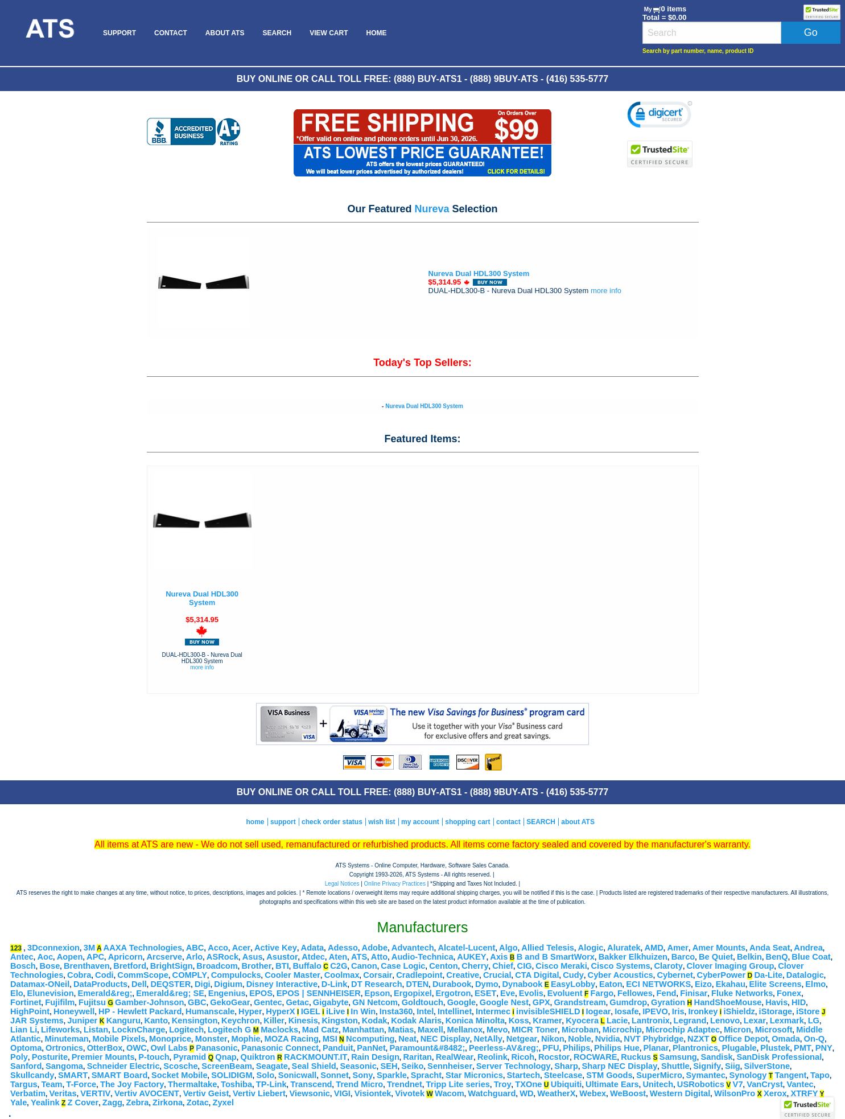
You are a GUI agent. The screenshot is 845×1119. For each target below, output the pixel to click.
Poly (19, 1057)
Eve (507, 993)
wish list (381, 822)
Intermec (493, 1011)
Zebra (137, 1102)
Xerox (775, 1093)
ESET (485, 993)
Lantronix (651, 1020)
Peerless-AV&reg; (504, 1047)
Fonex (789, 993)
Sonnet (334, 1075)
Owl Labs (169, 1047)
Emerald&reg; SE (170, 993)
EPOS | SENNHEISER (319, 993)
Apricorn (125, 956)
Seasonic (358, 1066)
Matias (401, 1029)
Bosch (23, 965)
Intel (425, 1011)
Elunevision (50, 993)
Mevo (497, 1029)
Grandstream (579, 1002)
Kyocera (582, 1020)
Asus (252, 956)
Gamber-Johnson (149, 1002)
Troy (503, 1084)
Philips (576, 1047)
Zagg (112, 1102)
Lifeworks (60, 1029)
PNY (823, 1047)
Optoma (26, 1047)
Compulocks (236, 975)
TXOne (528, 1084)
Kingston (339, 1020)
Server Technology (513, 1066)
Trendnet (404, 1084)
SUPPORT (119, 33)
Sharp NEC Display (620, 1066)
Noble (579, 1038)
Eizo (703, 984)
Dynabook (522, 984)
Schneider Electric (123, 1066)
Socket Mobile (179, 1075)
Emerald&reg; (104, 993)
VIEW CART (329, 33)
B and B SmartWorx (556, 956)
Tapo (820, 1075)
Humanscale (210, 1011)
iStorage (776, 1011)
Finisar (693, 993)
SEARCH (276, 33)
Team (51, 1084)
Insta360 (396, 1011)
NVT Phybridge (653, 1038)
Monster (211, 1038)
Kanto (156, 1020)
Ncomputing (370, 1038)
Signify (707, 1066)
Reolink (492, 1057)
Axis (499, 956)
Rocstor (554, 1057)
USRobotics (700, 1084)
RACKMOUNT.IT (316, 1057)
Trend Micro (359, 1084)
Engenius (227, 993)
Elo (16, 993)
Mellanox (465, 1029)
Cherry (474, 965)
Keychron (240, 1020)
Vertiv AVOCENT (146, 1093)
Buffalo (306, 965)
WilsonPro (734, 1093)
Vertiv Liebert (259, 1093)
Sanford (26, 1066)
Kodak (375, 1020)
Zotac (198, 1102)
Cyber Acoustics (620, 975)
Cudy (573, 975)
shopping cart (467, 822)
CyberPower (721, 975)
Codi (104, 975)
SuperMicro (659, 1075)
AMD (653, 947)
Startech (524, 1075)
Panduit (338, 1047)
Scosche (180, 1066)
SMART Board (120, 1075)
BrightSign (171, 965)
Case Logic (403, 965)
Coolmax (342, 975)
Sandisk (717, 1057)
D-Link (334, 984)
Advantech (412, 947)
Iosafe (626, 1011)
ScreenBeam (226, 1066)
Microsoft (774, 1029)
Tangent (791, 1075)
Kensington (195, 1020)
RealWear (455, 1057)
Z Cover (83, 1102)
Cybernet (675, 975)
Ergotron (453, 993)
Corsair (377, 975)
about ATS (578, 822)
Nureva (431, 209)
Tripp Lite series (458, 1084)
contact (508, 822)
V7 (738, 1084)
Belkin (749, 956)
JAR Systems (37, 1020)
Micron (737, 1029)
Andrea (808, 947)
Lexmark (787, 1020)
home (255, 822)
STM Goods (609, 1075)
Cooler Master (292, 975)
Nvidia (607, 1038)
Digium (228, 984)
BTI (282, 965)
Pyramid (189, 1057)
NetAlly (488, 1038)
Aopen (70, 956)
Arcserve (164, 956)
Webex (592, 1093)
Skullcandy (32, 1075)
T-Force (81, 1084)
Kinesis (303, 1020)
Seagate (272, 1066)
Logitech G (230, 1029)
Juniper (82, 1020)
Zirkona (167, 1102)
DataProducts (100, 984)
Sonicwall (297, 1075)
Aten (338, 956)
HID (799, 1002)
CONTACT (170, 33)
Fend (667, 993)
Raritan (417, 1057)
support (283, 822)
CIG (524, 965)
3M (89, 947)
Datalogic (805, 975)
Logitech (186, 1029)
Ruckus (636, 1057)
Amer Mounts (719, 947)
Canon (364, 965)
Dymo (486, 984)
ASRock (222, 956)
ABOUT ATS (225, 33)
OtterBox (105, 1047)
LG (813, 1020)
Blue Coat (811, 956)
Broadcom (216, 965)
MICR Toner (535, 1029)
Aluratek (624, 947)
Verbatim (28, 1093)
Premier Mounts (103, 1057)
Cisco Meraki (561, 965)
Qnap (225, 1057)
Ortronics (64, 1047)
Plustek (775, 1047)
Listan (96, 1029)
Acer (241, 947)
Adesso (343, 947)
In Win (363, 1011)
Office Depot (743, 1038)
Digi (203, 984)
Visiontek (373, 1093)
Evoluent (565, 993)
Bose (49, 965)
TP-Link (271, 1084)
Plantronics (695, 1047)
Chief (502, 965)
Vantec (799, 1084)
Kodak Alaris (416, 1020)
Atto (379, 956)
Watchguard (492, 1093)
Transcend (311, 1084)
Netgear (522, 1038)
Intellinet (455, 1011)
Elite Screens (775, 984)
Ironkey (703, 1011)
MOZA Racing (291, 1038)
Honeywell (74, 1011)
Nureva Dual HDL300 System (479, 273)
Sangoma (64, 1066)
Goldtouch (422, 1002)
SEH (389, 1066)
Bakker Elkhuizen (633, 956)
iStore (808, 1011)
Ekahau (730, 984)
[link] (660, 116)
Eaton (611, 984)
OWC (136, 1047)
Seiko (412, 1066)
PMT (802, 1047)
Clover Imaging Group (730, 965)
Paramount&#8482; (427, 1047)
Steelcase (563, 1075)
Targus (24, 1084)
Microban (580, 1029)
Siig (732, 1066)
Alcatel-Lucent (466, 947)
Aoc (45, 956)
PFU (550, 1047)
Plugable (739, 1047)
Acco (218, 947)
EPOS (261, 993)
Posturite (50, 1057)
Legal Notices (342, 884)
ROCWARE (595, 1057)
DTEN (417, 984)
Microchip (622, 1029)
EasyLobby (573, 984)
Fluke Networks (742, 993)
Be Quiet (716, 956)
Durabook (451, 984)
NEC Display (445, 1038)
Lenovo (725, 1020)
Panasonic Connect (280, 1047)
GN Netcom (375, 1002)
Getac (297, 1002)
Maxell (430, 1029)
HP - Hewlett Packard (140, 1011)
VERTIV (95, 1093)
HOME (376, 33)
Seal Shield (314, 1066)
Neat (407, 1038)
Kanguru (123, 1020)
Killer (274, 1020)
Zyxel (222, 1102)
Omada (786, 1038)
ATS (359, 956)
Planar (656, 1047)
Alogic (591, 947)
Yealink (45, 1102)
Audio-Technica (422, 956)
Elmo (815, 984)
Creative (462, 975)
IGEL (310, 1011)
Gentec (268, 1002)
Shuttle (675, 1066)
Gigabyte (331, 1002)
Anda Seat (769, 947)
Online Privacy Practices (395, 884)
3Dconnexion (53, 947)
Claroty (668, 965)
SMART (73, 1075)
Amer (677, 947)
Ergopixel (413, 993)
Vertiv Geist (206, 1093)
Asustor (282, 956)
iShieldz (739, 1011)
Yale (18, 1102)
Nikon (552, 1038)
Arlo (194, 956)
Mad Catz (320, 1029)
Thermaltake (192, 1084)
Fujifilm (60, 1002)
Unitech (657, 1084)
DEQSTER (170, 984)
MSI (330, 1038)
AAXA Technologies (143, 947)
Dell (139, 984)
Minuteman (66, 1038)
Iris (678, 1011)
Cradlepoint (419, 975)
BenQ (777, 956)
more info (606, 290)
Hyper (250, 1011)
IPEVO (655, 1011)
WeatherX (556, 1093)
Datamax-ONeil (39, 984)
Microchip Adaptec (683, 1029)
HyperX (280, 1011)
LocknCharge (139, 1029)
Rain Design (375, 1057)
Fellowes (635, 993)
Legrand (690, 1020)
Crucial (497, 975)
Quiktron (258, 1057)
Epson (377, 993)
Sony (362, 1075)
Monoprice (170, 1038)
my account (420, 822)
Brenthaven (87, 965)
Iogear (598, 1011)
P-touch (154, 1057)
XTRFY (804, 1093)
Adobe (375, 947)
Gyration (668, 1002)
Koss (519, 1020)
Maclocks (279, 1029)
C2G (338, 965)
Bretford (129, 965)
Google (461, 1002)
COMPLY (189, 975)
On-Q (814, 1038)
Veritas (63, 1093)
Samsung (678, 1057)
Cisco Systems (620, 965)
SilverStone (767, 1066)
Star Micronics (474, 1075)
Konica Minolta (475, 1020)
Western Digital (680, 1093)
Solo (265, 1075)
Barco (683, 956)
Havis (776, 1002)
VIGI (342, 1093)
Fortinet (26, 1002)
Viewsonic (310, 1093)
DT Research (376, 984)
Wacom (449, 1093)
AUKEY (471, 956)
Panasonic (216, 1047)
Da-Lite (768, 975)
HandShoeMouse (728, 1002)
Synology (748, 1075)
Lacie (617, 1020)
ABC (195, 947)
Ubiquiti (566, 1084)
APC (95, 956)
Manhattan (363, 1029)
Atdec (313, 956)
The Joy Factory (132, 1084)
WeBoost (628, 1093)
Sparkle (392, 1075)
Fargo (602, 993)
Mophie (245, 1038)
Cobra (79, 975)
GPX (541, 1002)
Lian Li (23, 1029)
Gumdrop (628, 1002)
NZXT (698, 1038)
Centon (443, 965)
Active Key (275, 947)
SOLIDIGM (231, 1075)
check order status (332, 822)
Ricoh (523, 1057)
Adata (312, 947)
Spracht (426, 1075)
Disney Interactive (282, 984)
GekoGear (230, 1002)
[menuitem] (49, 33)
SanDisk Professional (779, 1057)
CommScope (142, 975)
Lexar (755, 1020)
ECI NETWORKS (658, 984)
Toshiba (236, 1084)
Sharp (566, 1066)
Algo (508, 947)
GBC (197, 1002)
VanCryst (765, 1084)
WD (526, 1093)
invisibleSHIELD (548, 1011)
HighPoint (30, 1011)
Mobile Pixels (118, 1038)
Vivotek (409, 1093)
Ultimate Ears (612, 1084)
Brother (257, 965)
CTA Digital (537, 975)
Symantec (706, 1075)
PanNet (371, 1047)
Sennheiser (449, 1066)
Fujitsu (92, 1002)
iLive (335, 1011)
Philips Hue (617, 1047)
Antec (22, 956)
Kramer (547, 1020)
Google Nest (504, 1002)
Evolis (531, 993)
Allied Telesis (547, 947)
